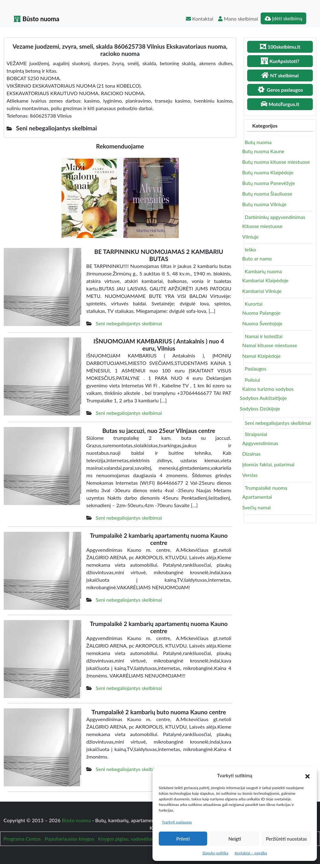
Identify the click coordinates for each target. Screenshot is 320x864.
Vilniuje (250, 237)
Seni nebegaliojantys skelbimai (129, 323)
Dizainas (251, 454)
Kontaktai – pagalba (251, 853)
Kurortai (253, 304)
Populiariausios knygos (69, 839)
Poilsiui (252, 380)
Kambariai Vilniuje (262, 291)
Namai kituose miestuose (269, 345)
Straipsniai (256, 434)
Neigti (234, 839)
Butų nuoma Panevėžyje (268, 183)
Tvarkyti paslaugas (177, 822)
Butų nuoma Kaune (263, 151)
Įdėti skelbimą (283, 18)
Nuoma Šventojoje (262, 323)
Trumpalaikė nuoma (266, 488)
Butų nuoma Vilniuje (264, 204)
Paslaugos (255, 368)
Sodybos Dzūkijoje (260, 408)
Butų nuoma (258, 142)
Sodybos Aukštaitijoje (263, 398)
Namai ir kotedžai (263, 336)
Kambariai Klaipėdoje (265, 280)
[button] (307, 775)
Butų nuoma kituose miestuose (276, 162)
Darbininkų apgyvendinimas (275, 217)
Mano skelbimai (238, 19)
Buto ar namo (257, 258)
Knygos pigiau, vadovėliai (125, 839)
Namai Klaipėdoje (261, 356)
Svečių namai (256, 507)
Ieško (250, 249)
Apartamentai (257, 497)
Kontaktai (199, 19)
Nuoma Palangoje (261, 313)
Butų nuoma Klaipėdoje (267, 172)
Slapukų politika (215, 853)
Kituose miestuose (262, 226)
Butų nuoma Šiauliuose (267, 194)
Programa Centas (22, 839)
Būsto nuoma (36, 18)
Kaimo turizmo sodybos (268, 389)
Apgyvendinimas (260, 443)
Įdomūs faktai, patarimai (268, 464)
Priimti (183, 839)
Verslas (250, 475)
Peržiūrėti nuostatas (286, 839)
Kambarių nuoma (263, 271)
